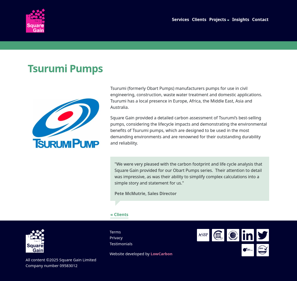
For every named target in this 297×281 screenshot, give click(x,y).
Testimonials (121, 243)
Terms (115, 231)
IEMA (263, 250)
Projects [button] (217, 19)
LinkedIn (248, 235)
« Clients (119, 214)
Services (180, 19)
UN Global (233, 235)
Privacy (116, 237)
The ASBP (203, 235)
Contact (260, 19)
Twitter (263, 235)
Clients (199, 19)
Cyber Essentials (248, 250)
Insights (240, 19)
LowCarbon (161, 253)
